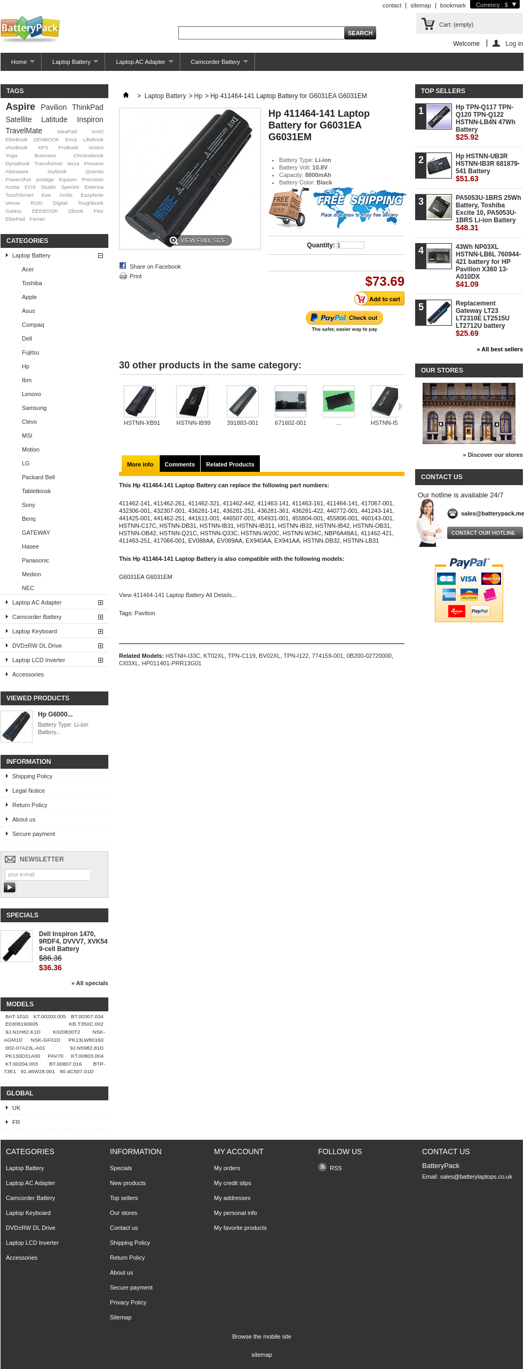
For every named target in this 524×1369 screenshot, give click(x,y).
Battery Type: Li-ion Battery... (63, 728)
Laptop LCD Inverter (38, 660)
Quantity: (321, 245)
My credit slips (232, 1183)
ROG (36, 203)
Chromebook (88, 155)
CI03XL (129, 663)
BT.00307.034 (87, 1016)
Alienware (16, 171)
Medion (31, 574)
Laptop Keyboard (34, 631)
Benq (29, 519)
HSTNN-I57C (388, 423)
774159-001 (328, 656)
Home (18, 65)
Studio (48, 187)
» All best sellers (500, 349)
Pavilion (54, 107)
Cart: (456, 24)
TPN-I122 (295, 656)
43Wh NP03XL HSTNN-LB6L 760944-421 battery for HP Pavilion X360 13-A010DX (488, 265)
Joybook (57, 171)
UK (16, 1108)
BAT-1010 (16, 1016)
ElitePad (15, 219)
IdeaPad (67, 131)
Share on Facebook (155, 266)
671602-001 (290, 423)
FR (16, 1122)
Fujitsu (30, 352)
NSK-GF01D (45, 1040)
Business (45, 155)
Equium (68, 179)
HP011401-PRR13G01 (172, 663)
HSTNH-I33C (182, 656)
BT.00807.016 (65, 1064)
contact (392, 5)
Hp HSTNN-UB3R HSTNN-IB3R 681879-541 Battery (488, 167)
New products (128, 1183)
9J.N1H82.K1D (23, 1032)
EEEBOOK (45, 211)
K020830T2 (66, 1032)
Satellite (18, 119)
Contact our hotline (483, 533)
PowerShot (18, 179)
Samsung (34, 408)
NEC (28, 588)
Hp (25, 366)
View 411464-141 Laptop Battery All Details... (178, 595)
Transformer (48, 163)
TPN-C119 (242, 656)
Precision (93, 179)
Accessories (28, 674)
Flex (98, 211)
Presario (94, 163)
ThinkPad (88, 107)
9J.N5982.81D (87, 1048)
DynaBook (17, 163)
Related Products (230, 464)
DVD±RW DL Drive (37, 645)
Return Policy (29, 805)
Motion (30, 449)
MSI (27, 435)
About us (23, 819)
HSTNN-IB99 (193, 423)
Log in (514, 43)
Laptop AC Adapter (139, 65)
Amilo (66, 195)
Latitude (54, 119)
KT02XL (214, 656)
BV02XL (269, 656)
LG (26, 463)
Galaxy (13, 211)
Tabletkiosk (36, 491)
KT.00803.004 (87, 1056)
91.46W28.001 (38, 1071)
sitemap (420, 5)
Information (28, 762)
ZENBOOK (46, 139)
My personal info (235, 1213)
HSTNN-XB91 (142, 423)
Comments (180, 464)
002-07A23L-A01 (25, 1048)
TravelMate (23, 130)
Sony (28, 505)
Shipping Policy (32, 776)
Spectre (70, 187)
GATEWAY (36, 532)
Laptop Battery (70, 65)
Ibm (26, 380)
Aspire (20, 106)
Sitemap (120, 1317)
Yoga (11, 155)
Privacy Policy (128, 1302)
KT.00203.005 (50, 1016)
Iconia (12, 187)
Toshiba (32, 283)
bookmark (453, 5)
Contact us (124, 1228)
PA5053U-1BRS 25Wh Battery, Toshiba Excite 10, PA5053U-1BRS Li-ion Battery (488, 213)
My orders (227, 1168)
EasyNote (92, 195)
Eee (46, 195)
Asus (28, 311)
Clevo (29, 421)
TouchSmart (19, 195)
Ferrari (37, 219)
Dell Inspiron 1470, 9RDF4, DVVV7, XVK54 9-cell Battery (73, 941)
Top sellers (443, 91)
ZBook (76, 211)
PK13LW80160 (86, 1040)
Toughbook (91, 203)
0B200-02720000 (368, 656)
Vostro (96, 147)
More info (140, 464)
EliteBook (16, 139)
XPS (42, 147)
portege (45, 179)
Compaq (33, 324)
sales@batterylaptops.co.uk (476, 1176)
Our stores (442, 370)
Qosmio (94, 171)
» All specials (90, 983)
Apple (29, 297)
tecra (73, 163)
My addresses (232, 1198)
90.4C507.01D (77, 1071)
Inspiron (90, 119)
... (338, 423)
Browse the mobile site (261, 1336)
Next (400, 406)
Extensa (94, 187)
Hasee (30, 546)
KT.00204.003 (21, 1064)
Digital (60, 203)
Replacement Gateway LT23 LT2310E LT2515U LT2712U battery (483, 318)
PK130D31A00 (22, 1056)
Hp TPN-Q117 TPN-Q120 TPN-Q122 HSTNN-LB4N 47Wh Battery (485, 122)
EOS (30, 187)
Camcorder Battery (214, 65)
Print (136, 276)
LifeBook (93, 139)
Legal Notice (28, 790)
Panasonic (35, 560)
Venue (12, 203)
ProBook (68, 147)
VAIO (97, 131)
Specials (22, 915)
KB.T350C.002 (86, 1024)
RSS (336, 1168)
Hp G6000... (55, 714)
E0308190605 (21, 1024)
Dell (27, 338)
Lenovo (31, 394)
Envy (71, 139)
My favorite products (240, 1228)
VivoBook (16, 147)
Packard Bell (38, 477)
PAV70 (55, 1056)
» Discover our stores (493, 455)
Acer (28, 269)
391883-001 (242, 423)
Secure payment (33, 834)
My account (239, 1151)
